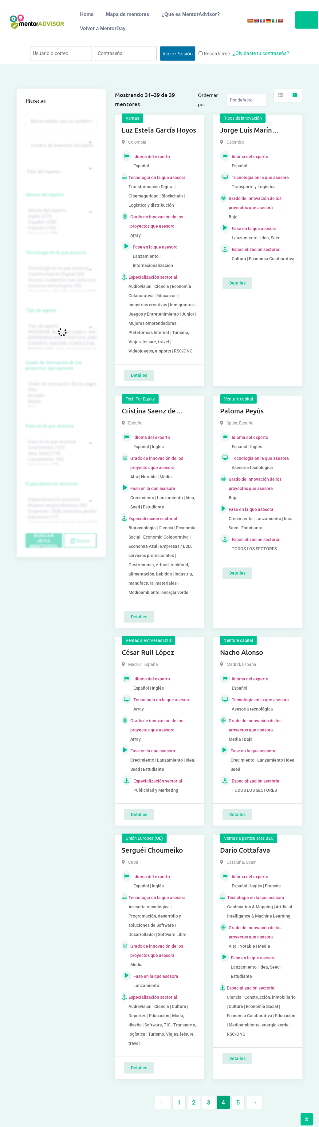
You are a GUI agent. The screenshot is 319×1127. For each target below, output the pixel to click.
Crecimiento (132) (60, 448)
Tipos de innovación (243, 118)
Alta (60, 390)
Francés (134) (60, 228)
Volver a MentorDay (102, 28)
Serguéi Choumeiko (152, 850)
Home (86, 14)
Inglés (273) (60, 216)
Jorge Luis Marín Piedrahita (246, 130)
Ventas (132, 118)
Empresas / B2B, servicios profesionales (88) (60, 511)
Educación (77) (60, 517)
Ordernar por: (208, 99)
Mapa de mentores (127, 14)
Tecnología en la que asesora (56, 252)
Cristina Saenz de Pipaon (149, 411)
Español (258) (60, 222)
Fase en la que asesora (49, 426)
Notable (60, 396)
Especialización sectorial (51, 484)
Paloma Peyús (242, 411)
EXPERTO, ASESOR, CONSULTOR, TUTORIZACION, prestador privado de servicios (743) (60, 344)
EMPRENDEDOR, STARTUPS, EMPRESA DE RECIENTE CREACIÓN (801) (60, 338)
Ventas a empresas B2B (148, 640)
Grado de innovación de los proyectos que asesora (54, 365)
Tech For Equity (140, 398)
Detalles (139, 375)
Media (60, 401)
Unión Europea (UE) (144, 838)
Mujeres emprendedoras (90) (60, 505)
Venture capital (238, 398)
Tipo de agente (41, 310)
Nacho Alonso (241, 652)
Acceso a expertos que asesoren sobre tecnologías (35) (60, 280)
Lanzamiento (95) (60, 459)
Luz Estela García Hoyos (159, 130)
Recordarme (214, 54)
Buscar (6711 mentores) (44, 540)
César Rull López (148, 652)
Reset (80, 541)
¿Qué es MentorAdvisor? (190, 14)
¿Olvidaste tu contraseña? (261, 53)
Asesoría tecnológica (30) (60, 286)
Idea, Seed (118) (60, 453)
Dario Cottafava (245, 850)
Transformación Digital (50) (60, 274)
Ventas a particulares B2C (249, 838)
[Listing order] (246, 100)
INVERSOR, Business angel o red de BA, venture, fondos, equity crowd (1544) (60, 332)
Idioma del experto (45, 194)
